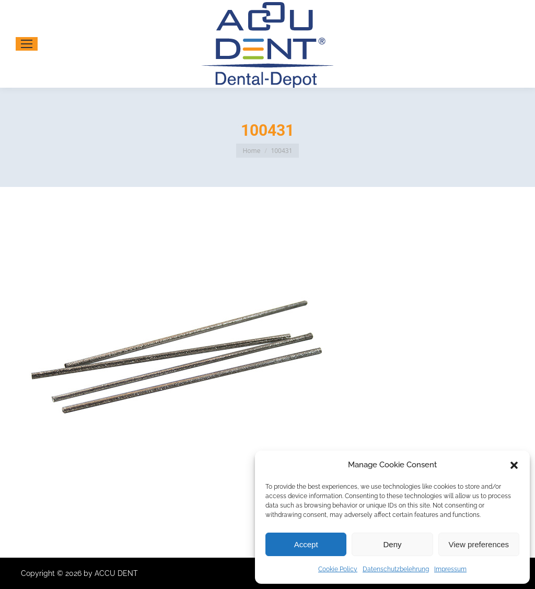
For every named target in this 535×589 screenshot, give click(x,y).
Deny (392, 544)
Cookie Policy (337, 569)
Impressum (450, 569)
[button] (514, 465)
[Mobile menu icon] (27, 44)
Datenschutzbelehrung (396, 569)
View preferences (479, 544)
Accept (306, 544)
